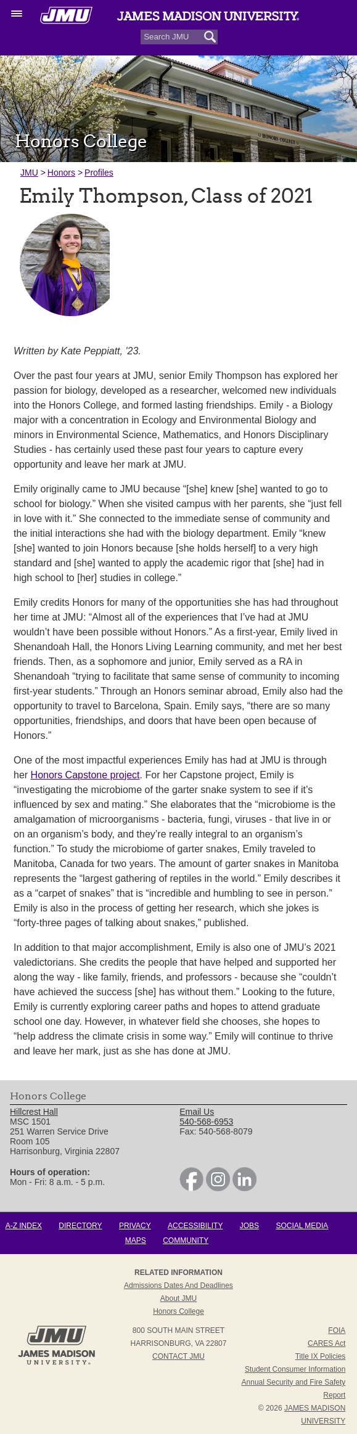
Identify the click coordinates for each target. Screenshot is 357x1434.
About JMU (178, 1298)
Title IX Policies (320, 1356)
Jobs (249, 1225)
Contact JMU (178, 1356)
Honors (61, 172)
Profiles (98, 172)
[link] (191, 1188)
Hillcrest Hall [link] (34, 1112)
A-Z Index (24, 1225)
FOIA (336, 1330)
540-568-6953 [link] (206, 1121)
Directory (80, 1225)
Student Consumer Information (295, 1369)
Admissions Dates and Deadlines (178, 1285)
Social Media (302, 1225)
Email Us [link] (196, 1112)
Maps (135, 1240)
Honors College (178, 1311)
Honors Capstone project (85, 775)
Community (185, 1240)
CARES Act (326, 1343)
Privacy (135, 1225)
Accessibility (195, 1225)
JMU (29, 172)
